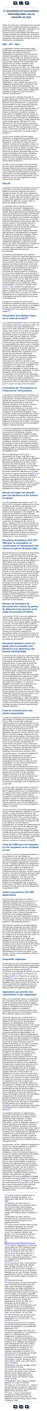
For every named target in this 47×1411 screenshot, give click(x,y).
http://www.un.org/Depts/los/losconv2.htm (20, 1243)
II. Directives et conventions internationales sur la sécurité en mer (21, 14)
